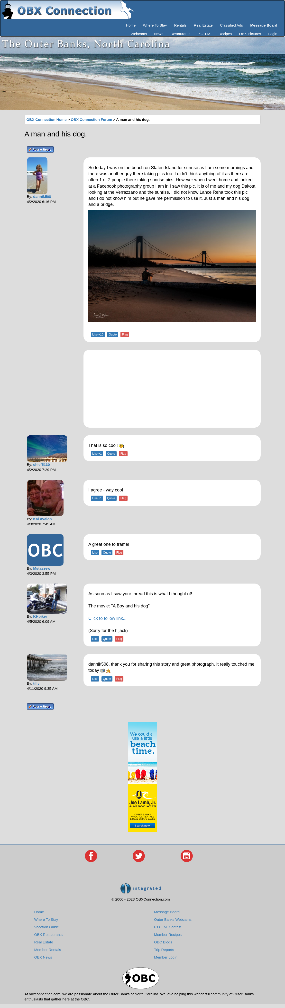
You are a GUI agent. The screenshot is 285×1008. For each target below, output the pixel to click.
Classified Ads (231, 25)
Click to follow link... (107, 618)
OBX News (43, 957)
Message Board (167, 912)
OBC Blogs (163, 942)
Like (95, 552)
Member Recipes (168, 934)
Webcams (139, 34)
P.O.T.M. (204, 34)
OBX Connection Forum (91, 119)
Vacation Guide (46, 927)
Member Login (165, 957)
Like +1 (97, 453)
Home (131, 25)
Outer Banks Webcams (173, 919)
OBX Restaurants (48, 934)
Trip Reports (164, 950)
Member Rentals (47, 950)
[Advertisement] (172, 389)
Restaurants (180, 34)
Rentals (180, 25)
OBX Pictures (250, 34)
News (158, 34)
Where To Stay (155, 25)
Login (272, 34)
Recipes (225, 34)
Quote (113, 334)
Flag (125, 334)
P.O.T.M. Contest (167, 927)
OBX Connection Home (47, 119)
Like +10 (97, 334)
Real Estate (203, 25)
